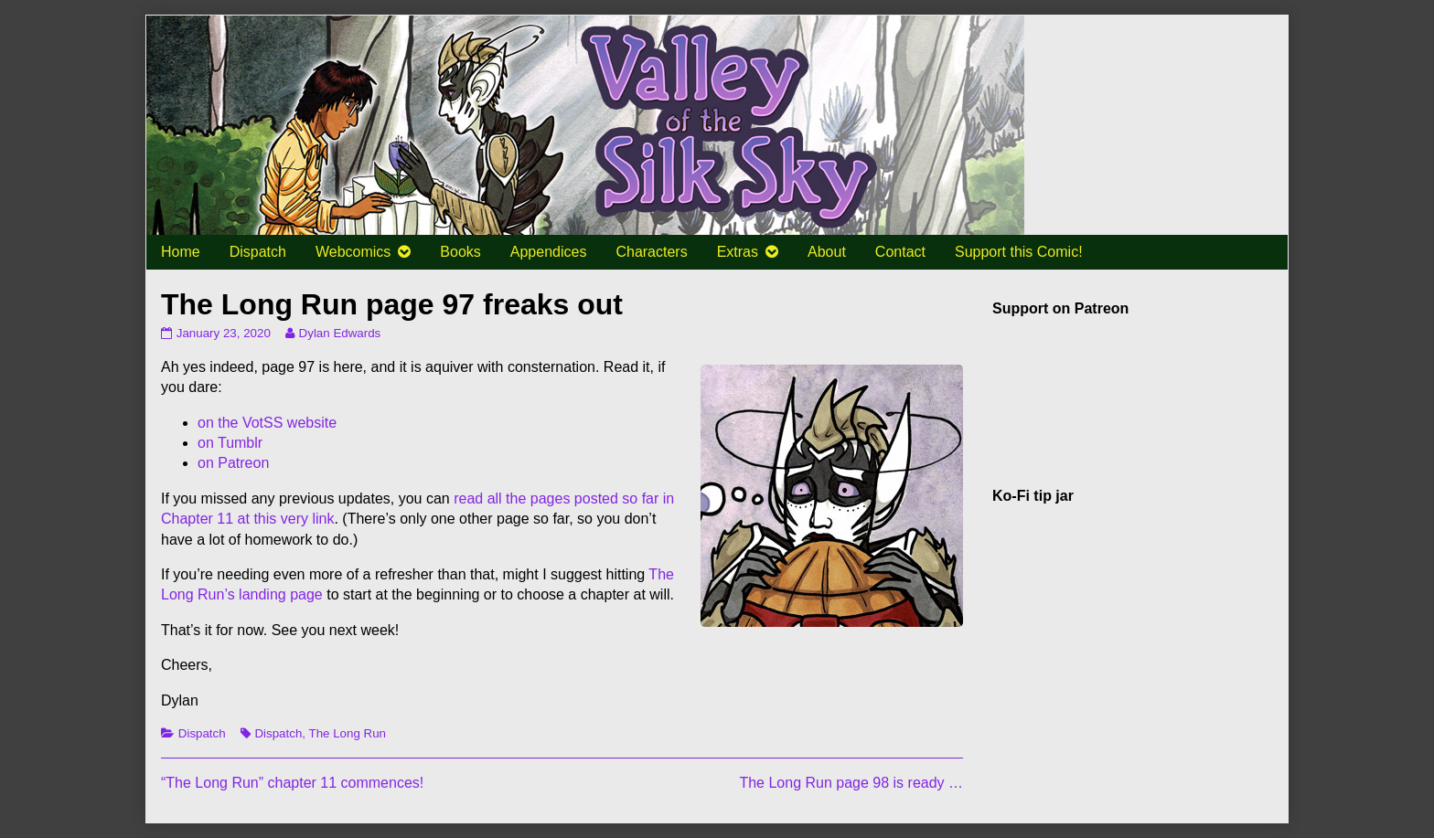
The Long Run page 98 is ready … (851, 782)
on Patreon (233, 463)
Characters (651, 252)
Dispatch (258, 252)
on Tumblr (230, 443)
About (827, 252)
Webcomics (353, 252)
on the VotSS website (267, 422)
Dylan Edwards (339, 333)
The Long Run (346, 733)
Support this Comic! (1019, 252)
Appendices (548, 252)
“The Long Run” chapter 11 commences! (292, 782)
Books (460, 252)
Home (180, 252)
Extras (737, 252)
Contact (900, 252)
